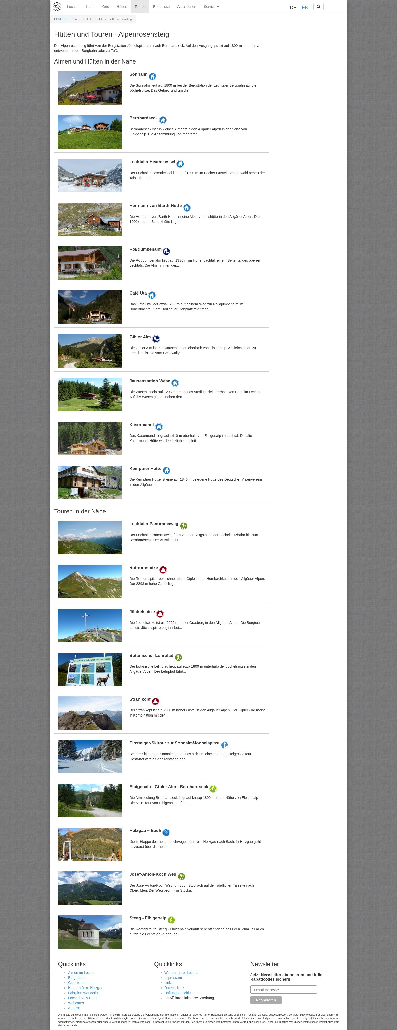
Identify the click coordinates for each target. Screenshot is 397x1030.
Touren (140, 7)
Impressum (173, 978)
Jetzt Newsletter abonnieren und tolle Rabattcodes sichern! (286, 977)
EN (305, 7)
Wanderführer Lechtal (181, 973)
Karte (90, 7)
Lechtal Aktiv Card (82, 998)
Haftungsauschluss (179, 993)
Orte (105, 7)
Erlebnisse (161, 7)
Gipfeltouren (77, 983)
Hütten (122, 7)
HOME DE (60, 19)
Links (168, 983)
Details (161, 88)
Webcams (76, 1003)
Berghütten (77, 978)
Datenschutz (174, 988)
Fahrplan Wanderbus (84, 993)
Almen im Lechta (81, 973)
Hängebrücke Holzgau (85, 988)
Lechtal (72, 7)
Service (211, 7)
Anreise (74, 1008)
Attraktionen (186, 7)
